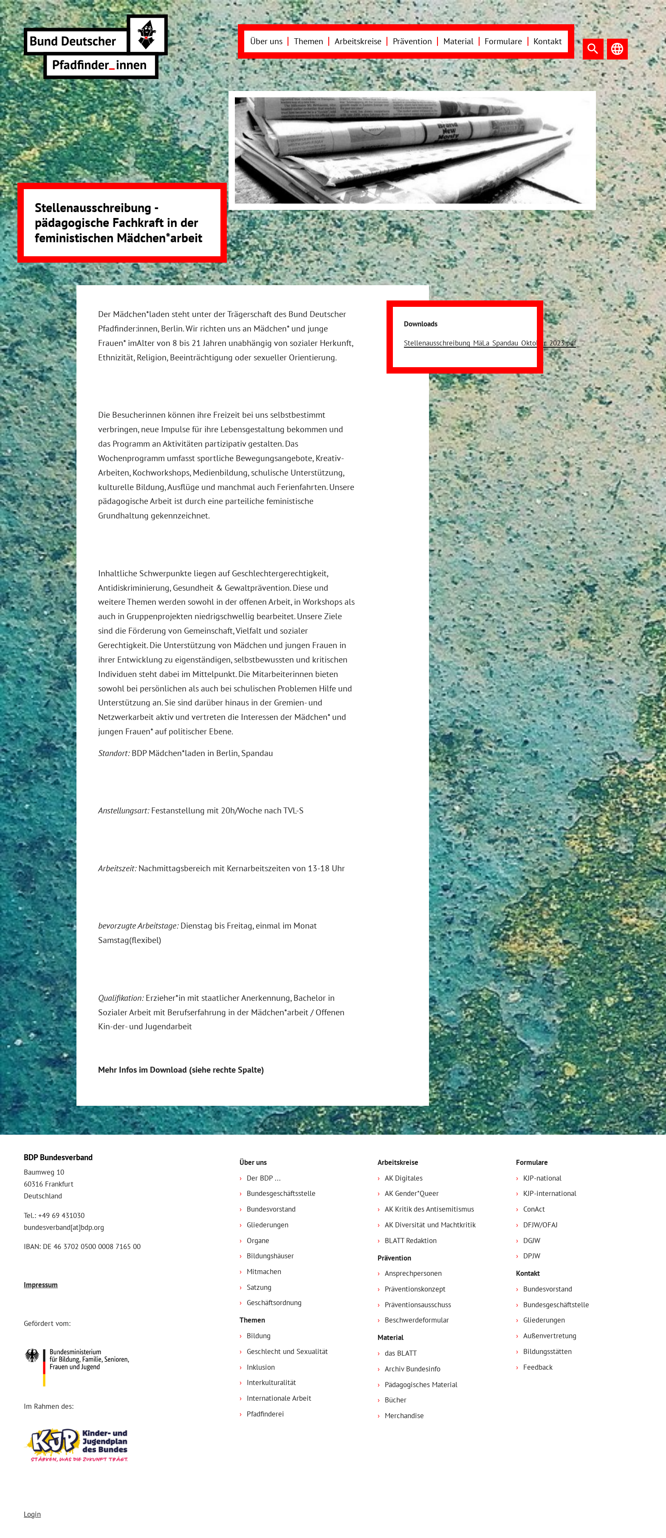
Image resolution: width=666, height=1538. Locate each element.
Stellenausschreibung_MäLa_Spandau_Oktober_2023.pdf (490, 343)
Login (32, 1514)
